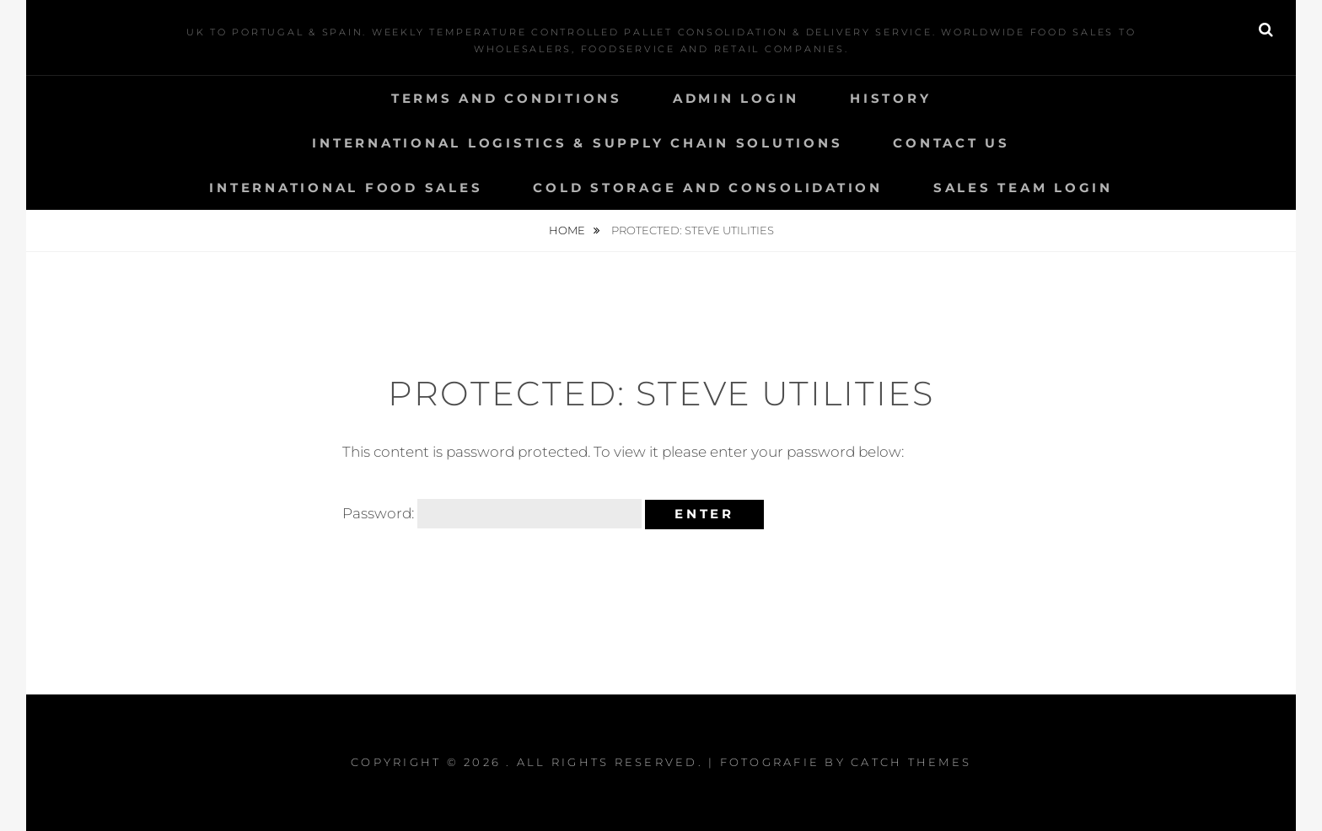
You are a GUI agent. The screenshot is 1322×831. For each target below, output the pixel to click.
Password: (492, 513)
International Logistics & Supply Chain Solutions (577, 143)
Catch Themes (911, 762)
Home (568, 230)
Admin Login (736, 98)
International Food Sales (345, 188)
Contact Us (951, 143)
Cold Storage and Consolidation (708, 188)
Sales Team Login (1023, 188)
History (890, 98)
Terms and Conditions (506, 98)
